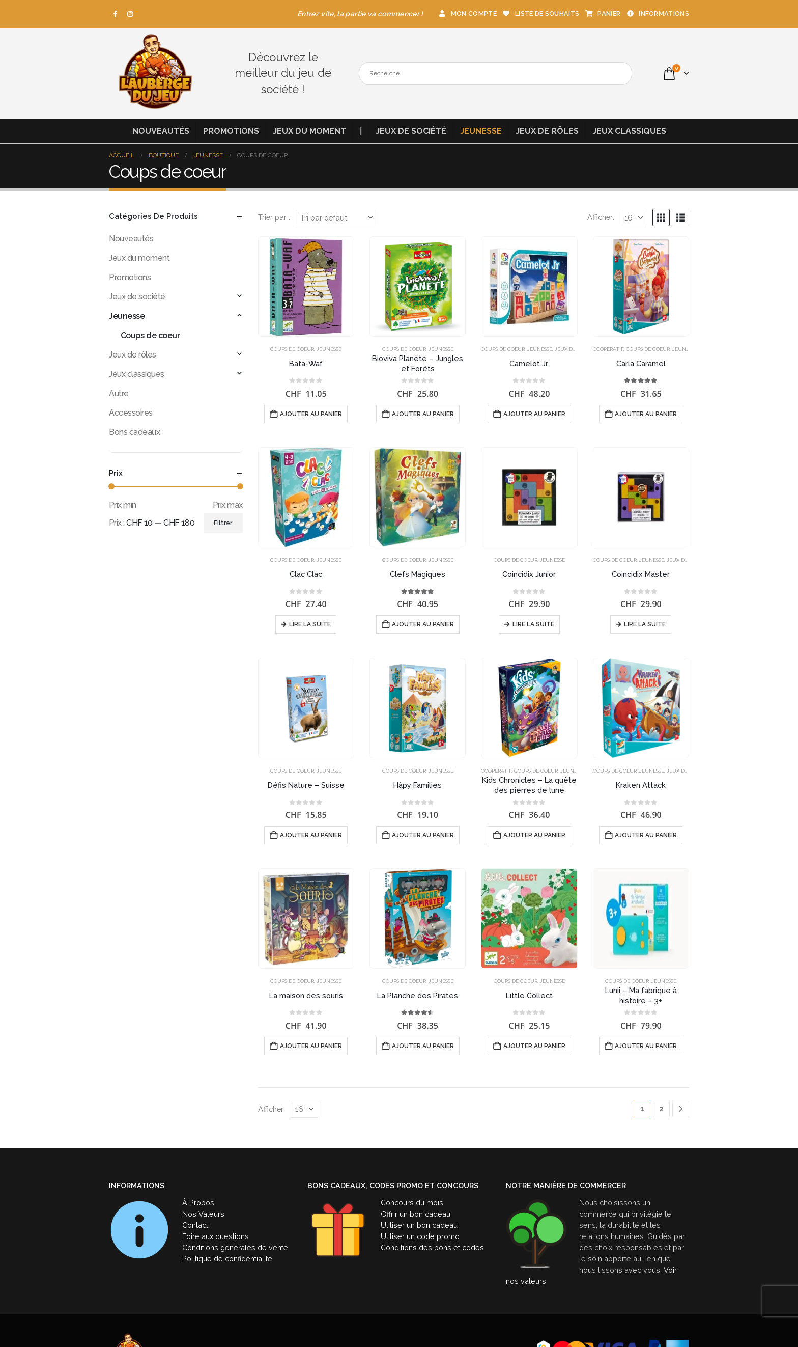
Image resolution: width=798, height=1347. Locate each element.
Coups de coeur (292, 349)
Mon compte (467, 13)
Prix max (228, 505)
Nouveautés (160, 131)
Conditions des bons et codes (432, 1247)
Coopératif (608, 349)
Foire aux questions (215, 1236)
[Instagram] (130, 13)
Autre (119, 393)
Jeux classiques (629, 131)
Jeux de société (411, 131)
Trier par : (274, 217)
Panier (602, 13)
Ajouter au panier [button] (311, 414)
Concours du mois (412, 1202)
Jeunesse (481, 131)
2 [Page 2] (661, 1108)
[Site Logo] (155, 73)
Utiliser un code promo (420, 1236)
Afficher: (600, 217)
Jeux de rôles (547, 131)
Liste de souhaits (540, 13)
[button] (661, 217)
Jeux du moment (309, 131)
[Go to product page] (306, 286)
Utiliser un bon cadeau (419, 1225)
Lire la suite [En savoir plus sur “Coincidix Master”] (645, 624)
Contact (195, 1225)
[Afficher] (633, 217)
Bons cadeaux (134, 432)
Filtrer (223, 523)
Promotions (231, 131)
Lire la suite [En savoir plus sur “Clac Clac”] (310, 624)
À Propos (198, 1202)
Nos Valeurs (203, 1213)
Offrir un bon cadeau (415, 1213)
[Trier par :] (336, 217)
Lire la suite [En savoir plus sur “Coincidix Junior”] (533, 624)
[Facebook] (115, 13)
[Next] (680, 1109)
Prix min (122, 505)
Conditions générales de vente (235, 1247)
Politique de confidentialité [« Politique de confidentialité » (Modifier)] (227, 1258)
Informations (657, 13)
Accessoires (131, 413)
